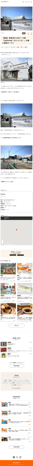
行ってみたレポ (23, 321)
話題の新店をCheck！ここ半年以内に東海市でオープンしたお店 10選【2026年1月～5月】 (8, 318)
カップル (10, 301)
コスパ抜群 (13, 382)
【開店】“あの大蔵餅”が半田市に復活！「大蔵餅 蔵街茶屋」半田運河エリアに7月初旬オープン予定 (19, 413)
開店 (12, 281)
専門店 (10, 380)
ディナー (7, 321)
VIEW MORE (16, 365)
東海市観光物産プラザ (11, 344)
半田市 (30, 415)
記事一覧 (16, 325)
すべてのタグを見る (16, 388)
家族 (8, 301)
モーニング (18, 281)
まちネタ (22, 301)
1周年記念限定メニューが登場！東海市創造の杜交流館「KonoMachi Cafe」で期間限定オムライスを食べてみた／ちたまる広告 (24, 318)
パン (21, 281)
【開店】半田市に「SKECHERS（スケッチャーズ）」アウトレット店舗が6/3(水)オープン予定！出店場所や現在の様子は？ (19, 405)
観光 (5, 301)
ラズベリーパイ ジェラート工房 (13, 355)
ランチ (5, 321)
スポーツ (15, 380)
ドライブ (2, 301)
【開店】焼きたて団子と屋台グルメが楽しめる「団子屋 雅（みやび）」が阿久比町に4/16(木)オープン (19, 422)
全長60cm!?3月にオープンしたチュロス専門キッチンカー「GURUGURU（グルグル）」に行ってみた (8, 278)
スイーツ (2, 281)
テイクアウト (5, 281)
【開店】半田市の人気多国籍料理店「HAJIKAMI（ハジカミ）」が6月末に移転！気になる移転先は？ (19, 439)
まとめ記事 (25, 281)
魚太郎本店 (9, 349)
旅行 (4, 301)
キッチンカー (9, 281)
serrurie (7, 209)
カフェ (23, 281)
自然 (20, 301)
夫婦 (7, 301)
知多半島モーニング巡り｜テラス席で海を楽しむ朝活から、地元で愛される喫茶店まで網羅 (24, 278)
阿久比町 (29, 424)
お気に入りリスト (28, 2)
